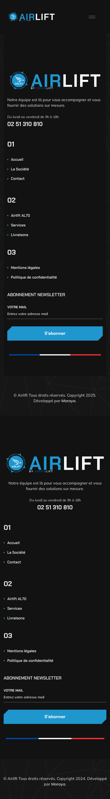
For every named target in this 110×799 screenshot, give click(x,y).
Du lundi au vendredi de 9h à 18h (33, 117)
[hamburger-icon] (91, 17)
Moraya (68, 400)
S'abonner (55, 333)
